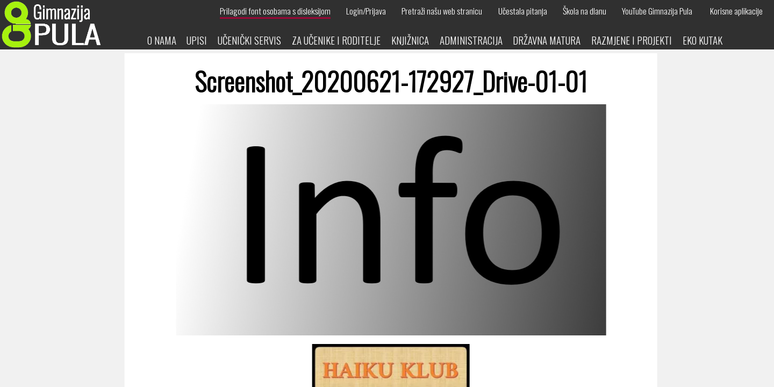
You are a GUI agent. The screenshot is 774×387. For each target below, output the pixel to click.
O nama (161, 39)
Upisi (197, 39)
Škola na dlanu (584, 10)
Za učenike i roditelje (336, 39)
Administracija (471, 39)
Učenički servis (249, 39)
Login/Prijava (366, 10)
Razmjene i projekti (631, 39)
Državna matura (546, 39)
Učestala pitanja (522, 10)
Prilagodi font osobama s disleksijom (275, 10)
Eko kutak (702, 39)
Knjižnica (410, 39)
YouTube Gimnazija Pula (657, 10)
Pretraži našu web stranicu (442, 10)
